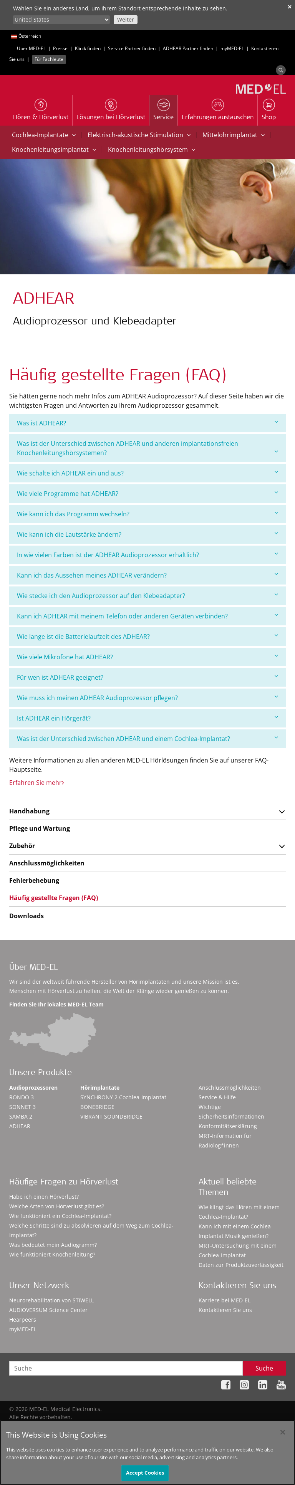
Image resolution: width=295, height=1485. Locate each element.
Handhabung (29, 811)
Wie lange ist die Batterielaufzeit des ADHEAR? (147, 636)
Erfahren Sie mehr (36, 782)
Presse (60, 48)
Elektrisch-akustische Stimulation (139, 135)
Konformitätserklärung (228, 1126)
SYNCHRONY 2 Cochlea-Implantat (123, 1097)
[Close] (282, 1436)
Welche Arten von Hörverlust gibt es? (56, 1206)
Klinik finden (88, 48)
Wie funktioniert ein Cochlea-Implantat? (60, 1216)
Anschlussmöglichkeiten (47, 863)
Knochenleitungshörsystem (151, 149)
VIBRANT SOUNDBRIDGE (111, 1116)
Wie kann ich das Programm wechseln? (147, 513)
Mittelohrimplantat (233, 135)
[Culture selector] (61, 19)
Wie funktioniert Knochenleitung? (52, 1254)
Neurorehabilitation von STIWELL (51, 1300)
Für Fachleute (49, 59)
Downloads (26, 916)
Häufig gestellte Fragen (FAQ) (53, 898)
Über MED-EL (31, 48)
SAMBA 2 (20, 1116)
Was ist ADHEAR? (147, 422)
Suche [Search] (264, 1368)
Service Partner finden (132, 48)
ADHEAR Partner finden (188, 48)
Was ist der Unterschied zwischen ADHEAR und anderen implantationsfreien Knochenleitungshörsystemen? (147, 448)
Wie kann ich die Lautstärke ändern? (147, 534)
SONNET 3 (22, 1106)
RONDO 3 (21, 1097)
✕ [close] (289, 6)
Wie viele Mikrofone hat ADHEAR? (147, 656)
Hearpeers (22, 1319)
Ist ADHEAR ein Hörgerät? (147, 718)
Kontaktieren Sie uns (225, 1310)
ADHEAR (19, 1126)
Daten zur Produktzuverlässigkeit (241, 1264)
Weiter (125, 19)
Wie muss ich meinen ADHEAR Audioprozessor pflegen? (147, 697)
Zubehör (22, 846)
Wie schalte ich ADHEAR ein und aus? (147, 473)
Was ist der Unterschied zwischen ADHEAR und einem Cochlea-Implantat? (147, 738)
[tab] (147, 423)
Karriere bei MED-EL (224, 1300)
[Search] (281, 70)
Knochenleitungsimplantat (54, 149)
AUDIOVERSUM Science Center (48, 1310)
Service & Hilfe (217, 1097)
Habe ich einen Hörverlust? (44, 1196)
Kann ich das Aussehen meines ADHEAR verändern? (147, 575)
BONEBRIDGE (97, 1106)
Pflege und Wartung (39, 828)
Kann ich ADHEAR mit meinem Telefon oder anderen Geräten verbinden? (147, 615)
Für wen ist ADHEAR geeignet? (147, 677)
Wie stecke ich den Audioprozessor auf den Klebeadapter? (147, 595)
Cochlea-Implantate (44, 135)
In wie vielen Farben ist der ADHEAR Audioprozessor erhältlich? (147, 554)
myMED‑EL (232, 48)
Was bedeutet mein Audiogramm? (53, 1244)
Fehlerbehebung (34, 880)
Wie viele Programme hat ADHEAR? (147, 493)
